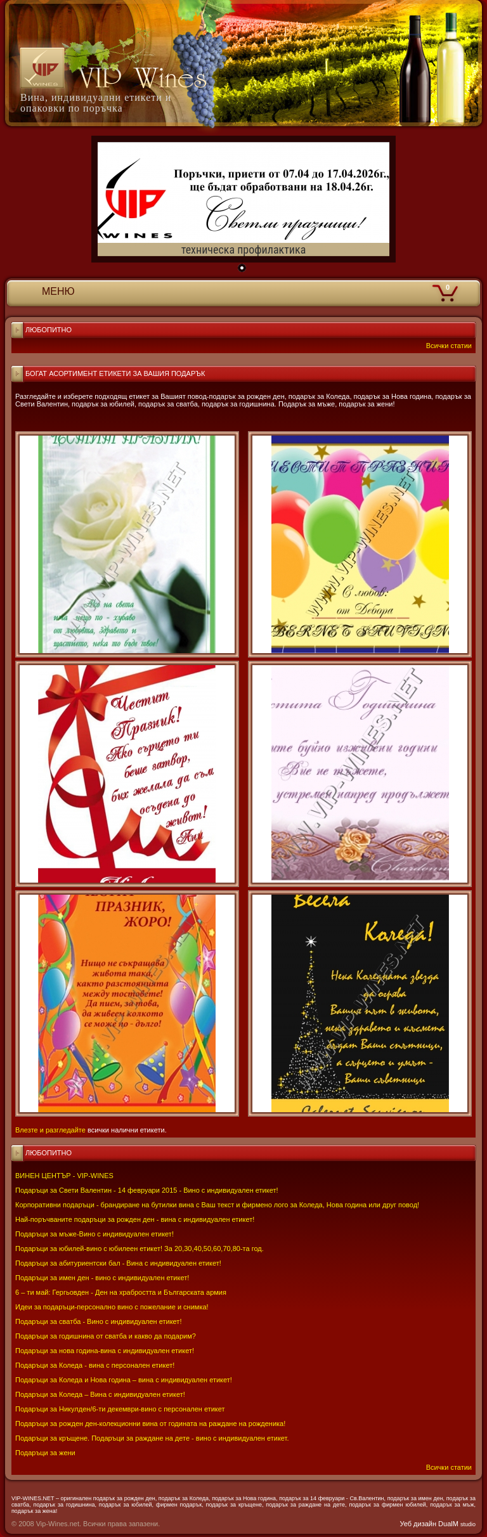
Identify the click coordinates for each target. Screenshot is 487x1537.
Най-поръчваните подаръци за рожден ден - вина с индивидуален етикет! (134, 1219)
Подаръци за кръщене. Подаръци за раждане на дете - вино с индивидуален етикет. (152, 1438)
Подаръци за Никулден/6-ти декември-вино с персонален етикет (120, 1409)
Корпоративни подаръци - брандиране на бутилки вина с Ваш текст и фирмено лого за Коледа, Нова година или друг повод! (217, 1205)
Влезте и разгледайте (50, 1130)
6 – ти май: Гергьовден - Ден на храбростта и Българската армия (120, 1292)
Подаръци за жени (45, 1452)
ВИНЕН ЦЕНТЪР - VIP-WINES (64, 1175)
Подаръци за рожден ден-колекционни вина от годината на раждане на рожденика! (150, 1423)
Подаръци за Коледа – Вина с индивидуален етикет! (100, 1394)
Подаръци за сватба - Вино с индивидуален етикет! (98, 1321)
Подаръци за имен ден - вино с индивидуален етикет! (102, 1277)
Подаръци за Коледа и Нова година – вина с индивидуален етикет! (123, 1380)
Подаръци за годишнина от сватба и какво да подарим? (105, 1336)
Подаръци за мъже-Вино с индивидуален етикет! (94, 1234)
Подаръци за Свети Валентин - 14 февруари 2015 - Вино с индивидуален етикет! (146, 1190)
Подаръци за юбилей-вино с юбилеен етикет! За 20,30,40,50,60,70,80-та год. (139, 1248)
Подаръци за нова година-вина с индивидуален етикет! (104, 1350)
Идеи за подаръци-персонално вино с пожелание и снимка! (112, 1307)
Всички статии (449, 1467)
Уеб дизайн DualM (438, 1523)
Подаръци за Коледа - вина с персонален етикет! (94, 1365)
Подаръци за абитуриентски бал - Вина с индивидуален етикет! (118, 1263)
